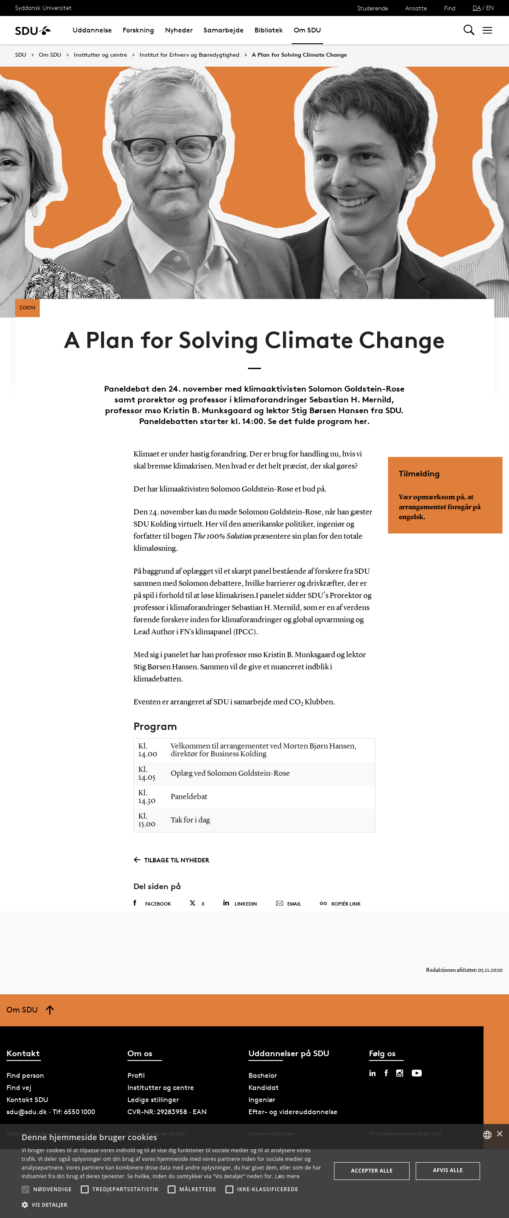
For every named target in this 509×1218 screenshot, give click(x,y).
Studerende (372, 8)
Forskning (138, 30)
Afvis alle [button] (448, 1170)
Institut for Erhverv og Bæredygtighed (189, 55)
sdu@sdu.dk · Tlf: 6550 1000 (50, 1121)
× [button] (499, 1134)
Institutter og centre (100, 55)
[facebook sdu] (386, 1082)
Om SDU (307, 30)
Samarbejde (224, 30)
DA (477, 7)
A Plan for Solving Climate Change (299, 55)
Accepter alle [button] (371, 1170)
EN (490, 7)
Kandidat (263, 1097)
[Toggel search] (469, 30)
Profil (136, 1085)
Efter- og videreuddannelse (292, 1121)
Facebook (152, 904)
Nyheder (179, 30)
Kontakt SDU (27, 1109)
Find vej (19, 1097)
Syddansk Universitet (43, 7)
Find (449, 8)
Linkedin (240, 904)
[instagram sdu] (399, 1082)
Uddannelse (92, 30)
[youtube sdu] (417, 1082)
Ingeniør (261, 1109)
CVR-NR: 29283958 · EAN (167, 1121)
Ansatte (416, 8)
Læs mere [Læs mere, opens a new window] (287, 1176)
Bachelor (262, 1085)
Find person (25, 1085)
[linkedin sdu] (372, 1082)
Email (288, 904)
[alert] (254, 1171)
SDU (20, 55)
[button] (25, 1189)
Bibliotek (269, 30)
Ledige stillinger (153, 1109)
